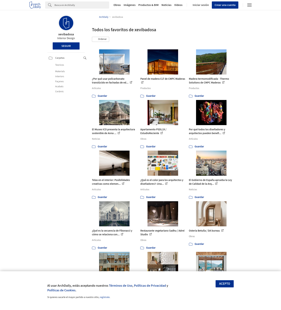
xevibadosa (66, 34)
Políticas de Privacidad (150, 285)
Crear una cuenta (225, 5)
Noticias (166, 5)
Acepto (224, 283)
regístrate (104, 297)
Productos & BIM (148, 5)
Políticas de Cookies (61, 290)
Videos (178, 5)
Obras (117, 5)
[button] (100, 39)
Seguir (66, 46)
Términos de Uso (120, 285)
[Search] (81, 5)
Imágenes (129, 5)
